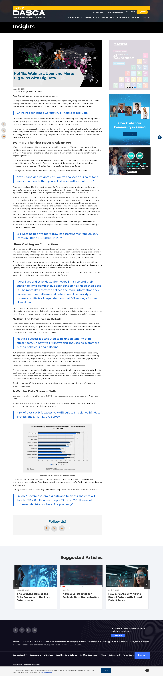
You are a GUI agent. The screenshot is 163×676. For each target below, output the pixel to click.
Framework (123, 17)
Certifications (75, 17)
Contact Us (130, 11)
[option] (130, 161)
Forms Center (129, 655)
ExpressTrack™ (99, 12)
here (78, 645)
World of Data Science (116, 12)
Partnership (108, 17)
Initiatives (136, 17)
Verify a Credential (89, 655)
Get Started (114, 655)
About (146, 17)
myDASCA (19, 8)
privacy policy (46, 672)
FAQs (103, 655)
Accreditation (92, 17)
